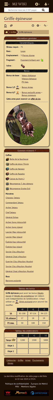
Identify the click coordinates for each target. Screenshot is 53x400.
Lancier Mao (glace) (14, 237)
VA (11, 313)
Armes (28, 360)
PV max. (25, 82)
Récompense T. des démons (21, 183)
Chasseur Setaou (13, 197)
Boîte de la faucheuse (19, 159)
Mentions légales (28, 386)
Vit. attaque (11, 318)
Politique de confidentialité (17, 383)
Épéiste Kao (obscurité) (16, 241)
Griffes (13, 32)
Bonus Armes (27, 87)
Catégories (11, 360)
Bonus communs (29, 95)
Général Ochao (12, 217)
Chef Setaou (11, 212)
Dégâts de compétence (24, 295)
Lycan (23, 51)
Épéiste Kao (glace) (14, 246)
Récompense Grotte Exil (20, 188)
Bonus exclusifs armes (31, 92)
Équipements (38, 360)
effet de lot (35, 99)
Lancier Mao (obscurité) (16, 232)
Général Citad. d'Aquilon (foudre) (20, 271)
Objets (10, 363)
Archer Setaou (12, 207)
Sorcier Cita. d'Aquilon (15, 251)
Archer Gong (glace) (14, 227)
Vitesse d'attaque (29, 78)
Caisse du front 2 (17, 178)
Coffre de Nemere (17, 169)
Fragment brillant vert (30, 60)
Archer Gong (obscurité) (16, 222)
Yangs (8, 340)
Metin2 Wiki (19, 4)
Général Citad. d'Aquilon (16, 256)
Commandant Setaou (14, 202)
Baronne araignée (13, 280)
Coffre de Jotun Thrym (19, 164)
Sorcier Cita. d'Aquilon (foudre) (19, 266)
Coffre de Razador (17, 173)
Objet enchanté (26, 301)
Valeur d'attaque (29, 75)
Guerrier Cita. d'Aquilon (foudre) (19, 261)
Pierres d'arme (28, 55)
